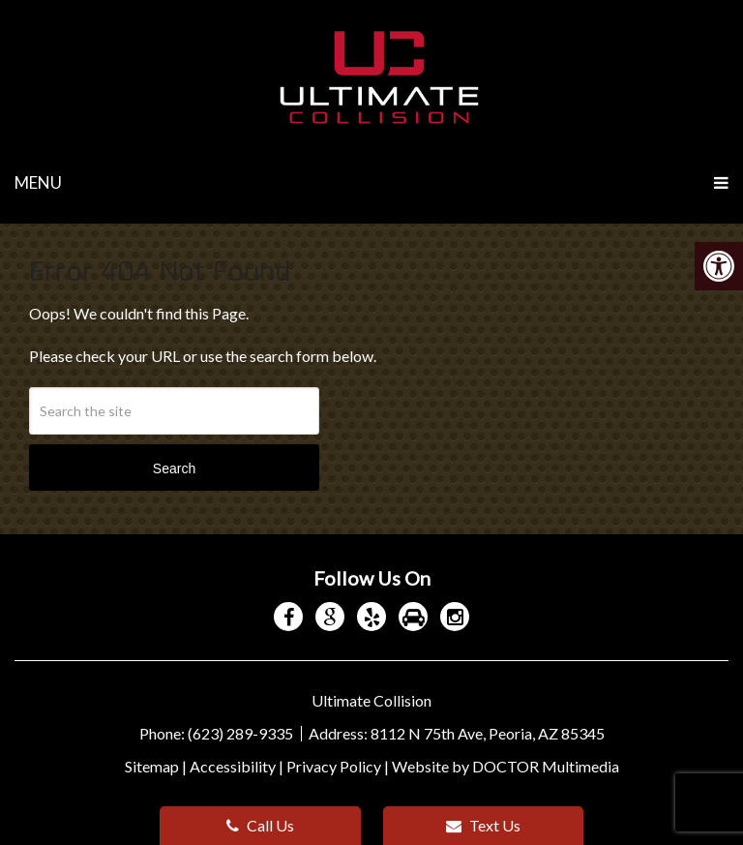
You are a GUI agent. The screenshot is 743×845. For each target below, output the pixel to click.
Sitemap (152, 766)
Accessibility (233, 766)
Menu (38, 182)
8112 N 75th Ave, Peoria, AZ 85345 (488, 733)
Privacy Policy (333, 766)
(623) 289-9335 (242, 733)
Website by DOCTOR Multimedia (505, 766)
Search (174, 468)
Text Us (483, 825)
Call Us (260, 825)
